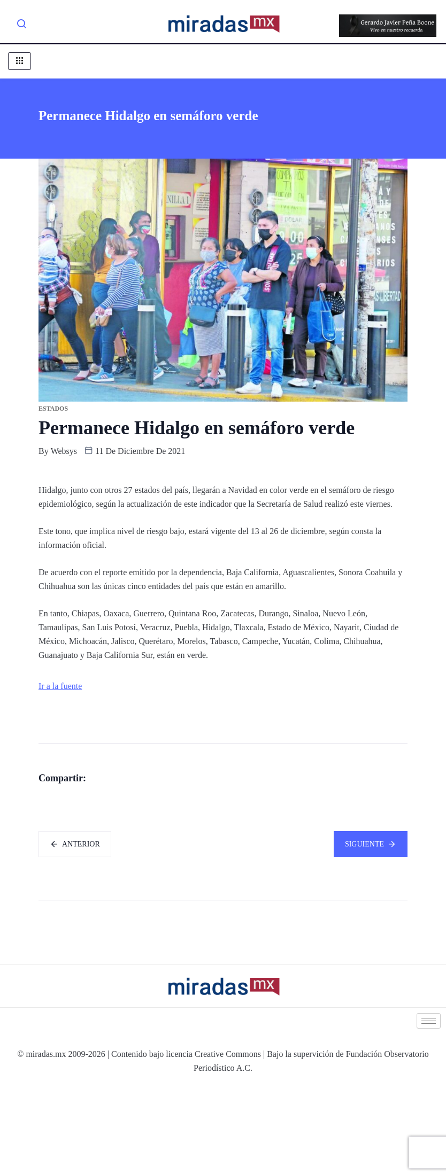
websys (64, 451)
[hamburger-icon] (19, 61)
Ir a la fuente (60, 686)
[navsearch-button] (21, 25)
